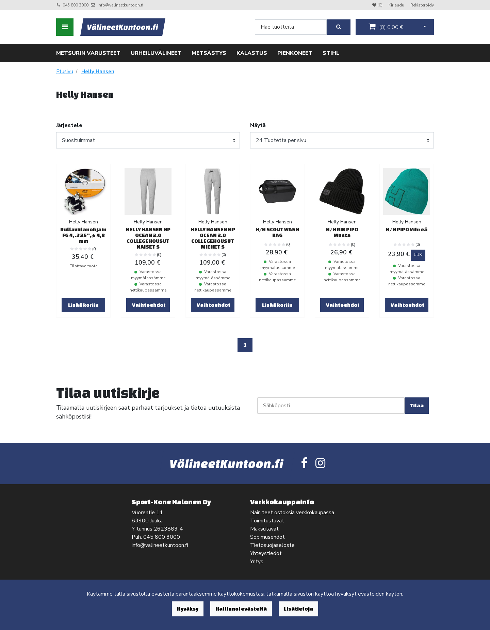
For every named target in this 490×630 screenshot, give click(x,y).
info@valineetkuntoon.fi (120, 5)
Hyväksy (187, 609)
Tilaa (417, 405)
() (386, 27)
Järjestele (69, 125)
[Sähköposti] (331, 405)
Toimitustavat (267, 520)
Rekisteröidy (422, 5)
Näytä (258, 125)
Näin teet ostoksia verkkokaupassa (292, 512)
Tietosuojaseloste (272, 545)
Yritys (256, 561)
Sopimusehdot (267, 537)
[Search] (291, 27)
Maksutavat (264, 529)
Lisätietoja (298, 609)
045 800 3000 (75, 5)
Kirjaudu (397, 5)
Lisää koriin (83, 305)
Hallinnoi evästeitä (241, 609)
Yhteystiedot (266, 553)
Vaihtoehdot (149, 305)
